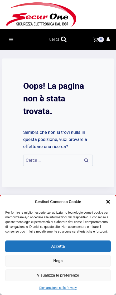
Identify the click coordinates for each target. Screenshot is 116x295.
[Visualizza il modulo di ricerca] (58, 39)
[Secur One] (41, 14)
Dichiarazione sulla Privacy (58, 288)
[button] (108, 201)
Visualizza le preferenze (58, 275)
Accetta (58, 246)
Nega (57, 260)
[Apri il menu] (11, 39)
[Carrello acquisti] (98, 39)
